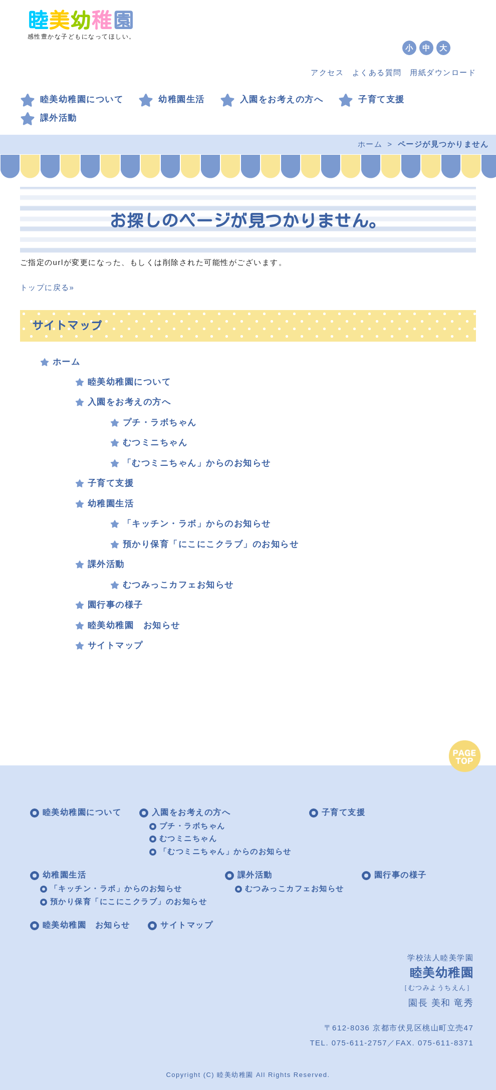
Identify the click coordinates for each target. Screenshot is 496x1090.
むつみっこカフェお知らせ (178, 585)
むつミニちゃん (155, 442)
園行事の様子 (115, 605)
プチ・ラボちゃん (160, 422)
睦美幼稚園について (82, 99)
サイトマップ (115, 645)
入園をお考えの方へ (282, 99)
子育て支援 (381, 99)
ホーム (370, 144)
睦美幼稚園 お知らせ (134, 625)
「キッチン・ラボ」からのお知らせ (197, 523)
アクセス (327, 72)
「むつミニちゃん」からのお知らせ (197, 463)
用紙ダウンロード (443, 72)
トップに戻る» (47, 287)
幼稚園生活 (181, 99)
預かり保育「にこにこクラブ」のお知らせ (211, 544)
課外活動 (58, 118)
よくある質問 (377, 72)
